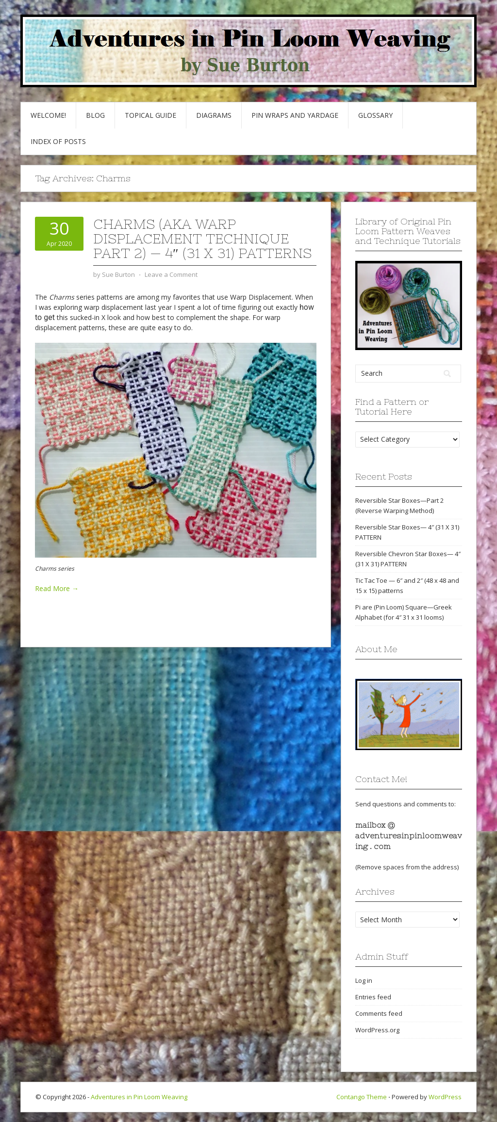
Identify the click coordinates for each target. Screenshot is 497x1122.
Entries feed (373, 997)
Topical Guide (150, 115)
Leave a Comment (171, 274)
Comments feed (378, 1013)
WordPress (445, 1096)
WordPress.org (377, 1030)
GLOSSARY (375, 115)
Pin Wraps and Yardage (294, 115)
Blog (95, 115)
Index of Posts (58, 141)
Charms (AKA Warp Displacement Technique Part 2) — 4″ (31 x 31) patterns (202, 238)
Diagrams (214, 115)
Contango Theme (361, 1096)
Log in (363, 980)
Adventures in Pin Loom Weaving (139, 1096)
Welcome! (48, 115)
